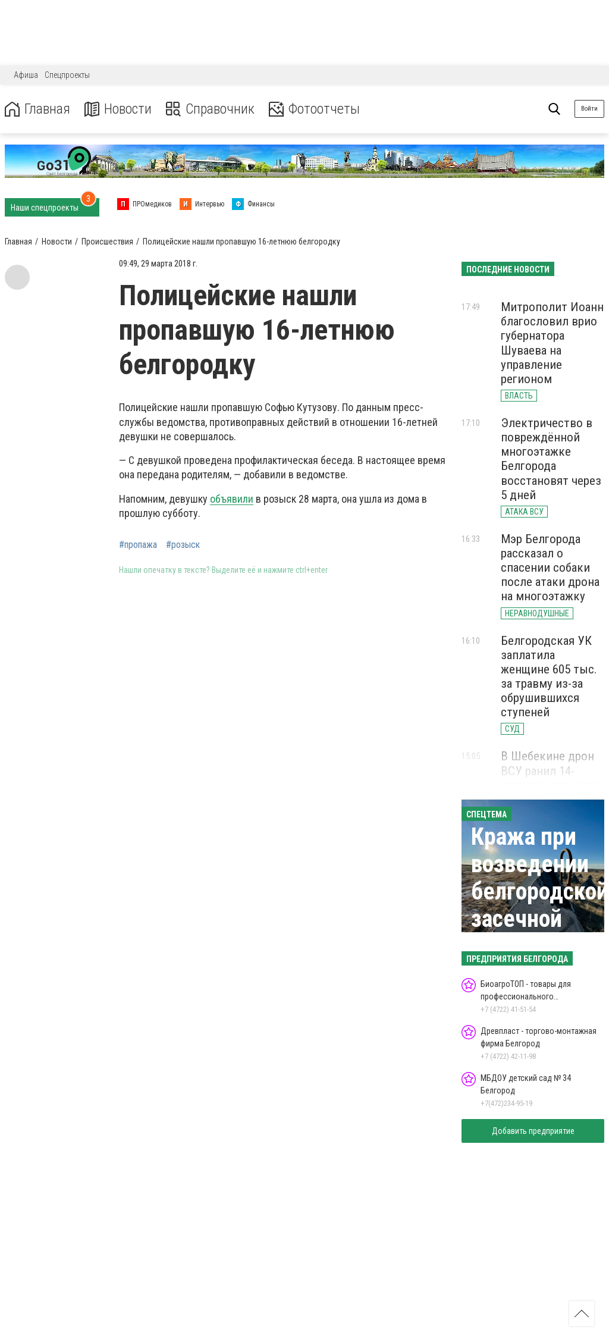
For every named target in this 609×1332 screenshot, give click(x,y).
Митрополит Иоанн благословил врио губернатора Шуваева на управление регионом (552, 343)
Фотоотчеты (314, 109)
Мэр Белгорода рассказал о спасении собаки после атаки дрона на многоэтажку (550, 568)
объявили (231, 499)
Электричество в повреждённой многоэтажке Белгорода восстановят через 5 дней (551, 459)
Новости (118, 109)
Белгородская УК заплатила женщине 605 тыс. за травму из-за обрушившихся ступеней (549, 677)
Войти (589, 108)
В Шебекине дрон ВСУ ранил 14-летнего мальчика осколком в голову (552, 777)
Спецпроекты (67, 75)
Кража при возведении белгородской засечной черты (539, 891)
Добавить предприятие (533, 1131)
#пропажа (138, 545)
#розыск (183, 545)
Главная (37, 109)
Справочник (210, 109)
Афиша (26, 75)
